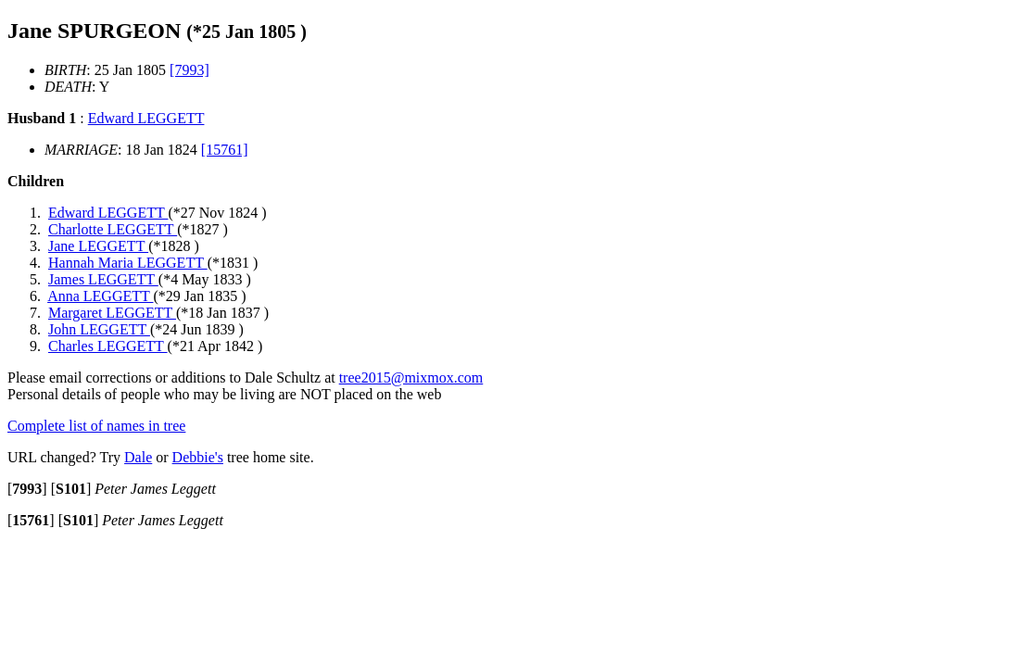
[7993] (189, 70)
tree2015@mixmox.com (411, 377)
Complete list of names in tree (96, 426)
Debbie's (197, 457)
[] (27, 489)
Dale (138, 457)
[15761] (224, 149)
